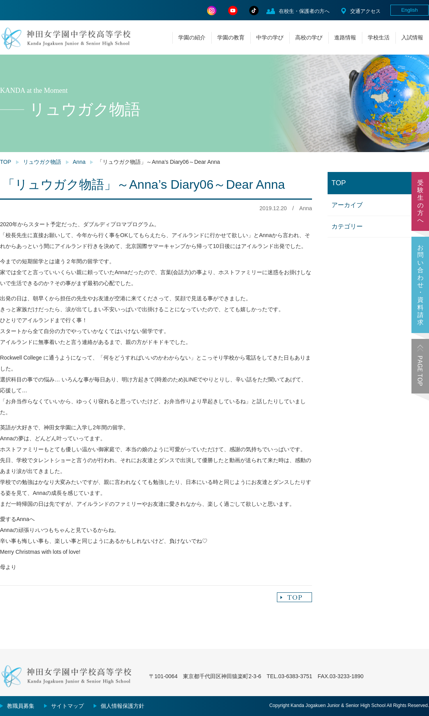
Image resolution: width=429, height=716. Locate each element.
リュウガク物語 (42, 162)
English (409, 10)
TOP (5, 162)
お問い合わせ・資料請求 (420, 285)
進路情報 (345, 37)
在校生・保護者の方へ (304, 11)
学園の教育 (231, 37)
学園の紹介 (192, 37)
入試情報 (412, 37)
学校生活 (379, 37)
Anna (79, 162)
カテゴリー (347, 226)
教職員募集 (20, 706)
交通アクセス (365, 11)
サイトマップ (67, 706)
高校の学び (309, 37)
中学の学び (270, 37)
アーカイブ (347, 205)
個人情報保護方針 (122, 706)
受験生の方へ (420, 201)
